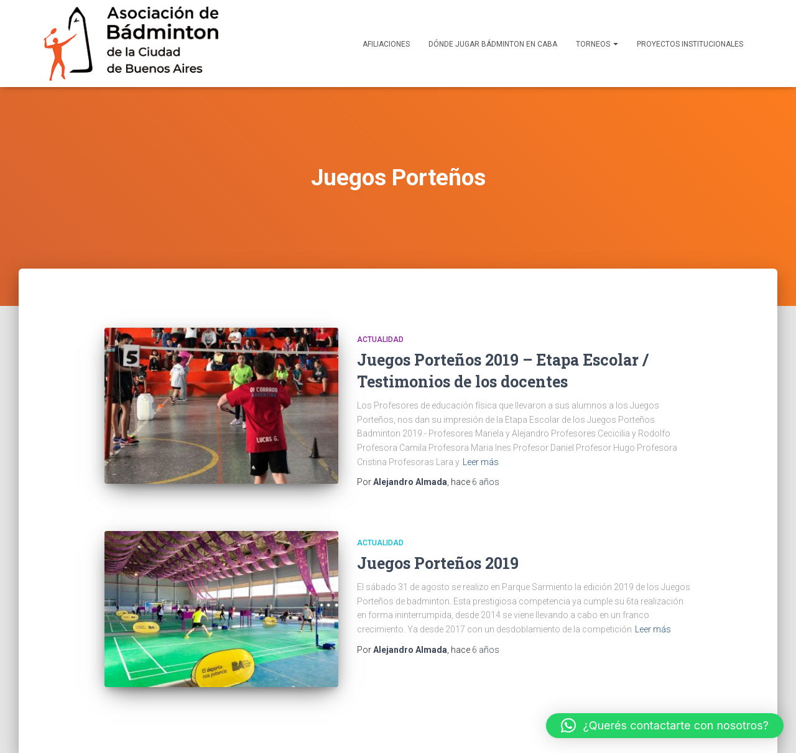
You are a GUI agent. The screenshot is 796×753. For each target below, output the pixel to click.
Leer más (481, 462)
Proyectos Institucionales (690, 44)
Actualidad (380, 339)
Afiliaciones (386, 44)
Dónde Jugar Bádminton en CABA (492, 44)
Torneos (597, 44)
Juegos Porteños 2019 (438, 563)
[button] (665, 725)
